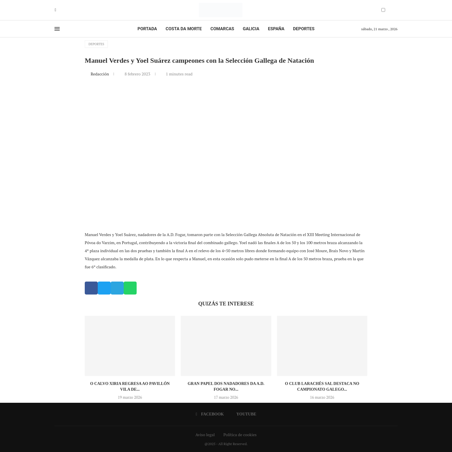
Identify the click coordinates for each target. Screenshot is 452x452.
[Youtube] (59, 10)
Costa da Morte (184, 28)
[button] (91, 288)
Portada (147, 28)
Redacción (100, 74)
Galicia (251, 28)
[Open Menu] (57, 28)
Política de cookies (240, 434)
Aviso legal (205, 434)
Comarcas (222, 28)
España (276, 28)
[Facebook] (55, 10)
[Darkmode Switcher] (383, 10)
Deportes (303, 28)
